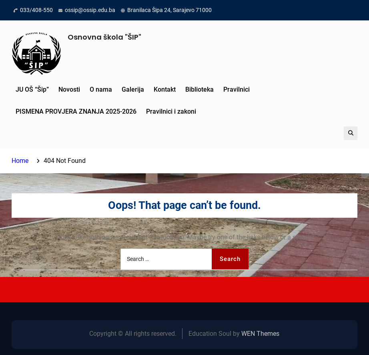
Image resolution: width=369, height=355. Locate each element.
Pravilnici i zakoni (171, 111)
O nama (101, 89)
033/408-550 (36, 10)
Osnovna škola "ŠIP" (104, 37)
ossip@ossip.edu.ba (90, 10)
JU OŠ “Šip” (32, 89)
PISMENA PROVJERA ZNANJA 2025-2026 (76, 111)
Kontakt (165, 89)
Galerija (133, 89)
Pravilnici (236, 89)
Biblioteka (199, 89)
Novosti (69, 89)
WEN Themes (260, 333)
